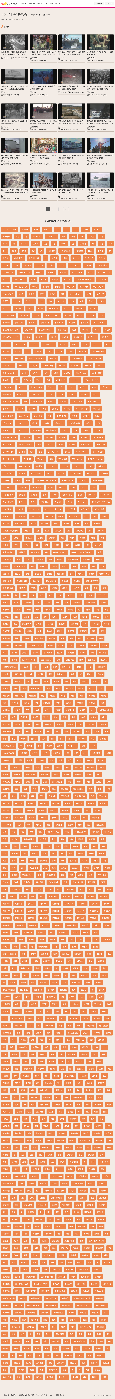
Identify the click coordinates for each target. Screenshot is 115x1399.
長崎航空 (6, 1312)
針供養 (96, 1255)
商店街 (59, 652)
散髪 (62, 860)
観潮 (93, 1190)
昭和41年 (82, 903)
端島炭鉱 (6, 1126)
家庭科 (96, 731)
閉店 (4, 1319)
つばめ (60, 394)
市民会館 (64, 789)
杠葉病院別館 (43, 946)
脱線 (34, 1147)
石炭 (16, 1104)
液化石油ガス (73, 1033)
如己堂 (17, 724)
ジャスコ (6, 358)
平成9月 (53, 810)
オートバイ (102, 279)
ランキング (82, 502)
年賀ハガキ (7, 825)
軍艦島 (47, 1226)
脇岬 (16, 1147)
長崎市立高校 (60, 1291)
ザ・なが (34, 344)
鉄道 (13, 1262)
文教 (4, 868)
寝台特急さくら (9, 746)
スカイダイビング (94, 358)
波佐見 (5, 1011)
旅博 (71, 875)
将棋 (83, 746)
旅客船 (80, 875)
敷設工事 (73, 860)
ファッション (98, 452)
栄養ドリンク (26, 968)
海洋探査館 (7, 1033)
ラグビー (21, 502)
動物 (106, 617)
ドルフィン (7, 409)
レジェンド (84, 509)
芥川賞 (109, 1147)
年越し (19, 825)
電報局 (99, 1334)
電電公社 (55, 1341)
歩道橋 (87, 982)
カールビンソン (75, 294)
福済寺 (50, 1111)
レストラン (7, 516)
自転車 (68, 1147)
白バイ (79, 1083)
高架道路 (39, 1363)
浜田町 (29, 1018)
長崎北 (17, 1276)
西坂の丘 (6, 1176)
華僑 (24, 1162)
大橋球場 (6, 710)
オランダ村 (83, 287)
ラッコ (69, 502)
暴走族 (75, 932)
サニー (107, 344)
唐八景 (35, 652)
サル (27, 351)
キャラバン (80, 308)
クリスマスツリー (45, 330)
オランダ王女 (98, 287)
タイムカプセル (36, 387)
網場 (29, 1140)
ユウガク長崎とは (54, 4)
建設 (22, 832)
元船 (80, 595)
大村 (36, 703)
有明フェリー (8, 939)
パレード (84, 437)
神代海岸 (57, 1104)
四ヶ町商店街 (46, 660)
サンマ (70, 351)
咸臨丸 (24, 652)
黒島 (85, 1377)
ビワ (40, 452)
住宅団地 (38, 574)
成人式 (47, 846)
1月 (26, 236)
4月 (14, 243)
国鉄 (89, 667)
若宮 (59, 1155)
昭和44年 (6, 911)
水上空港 (6, 997)
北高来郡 (74, 624)
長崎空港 (18, 1305)
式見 (40, 832)
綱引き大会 (17, 1140)
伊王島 (84, 566)
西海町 (90, 1183)
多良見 (80, 688)
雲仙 (38, 1334)
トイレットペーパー (10, 401)
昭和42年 (94, 903)
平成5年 (103, 803)
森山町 (5, 975)
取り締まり (19, 645)
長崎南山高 (85, 1276)
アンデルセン (8, 272)
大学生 (52, 695)
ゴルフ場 (65, 337)
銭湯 (89, 1262)
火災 (4, 1054)
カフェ (71, 301)
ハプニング (26, 437)
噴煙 (4, 660)
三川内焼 (44, 523)
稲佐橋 (15, 1119)
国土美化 (103, 660)
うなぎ (43, 279)
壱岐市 (84, 681)
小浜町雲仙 (7, 760)
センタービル (81, 373)
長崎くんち (56, 1269)
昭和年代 (85, 925)
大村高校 (92, 703)
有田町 (42, 939)
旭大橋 (49, 889)
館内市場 (66, 1348)
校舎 (38, 968)
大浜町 (58, 710)
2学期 (73, 236)
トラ (25, 401)
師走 (4, 796)
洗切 (48, 1011)
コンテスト (106, 337)
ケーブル (85, 330)
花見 (40, 1155)
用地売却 (83, 1076)
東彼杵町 (44, 954)
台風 (70, 645)
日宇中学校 (102, 875)
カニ (41, 301)
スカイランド (8, 365)
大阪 (4, 717)
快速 (62, 839)
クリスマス (29, 330)
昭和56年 (55, 918)
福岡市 (109, 1104)
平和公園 (52, 796)
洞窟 (57, 1011)
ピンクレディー (54, 452)
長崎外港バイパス (40, 1284)
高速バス (93, 1363)
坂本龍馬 (6, 681)
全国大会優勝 (90, 602)
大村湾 (68, 703)
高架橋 (28, 1363)
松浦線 (35, 961)
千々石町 (6, 631)
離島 (13, 1334)
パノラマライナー (9, 437)
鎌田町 (5, 1269)
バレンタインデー (25, 444)
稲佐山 (5, 1119)
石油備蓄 (6, 1104)
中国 (62, 538)
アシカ (15, 265)
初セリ (54, 617)
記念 (22, 1198)
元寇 (41, 595)
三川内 (33, 523)
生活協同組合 (69, 1076)
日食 (65, 882)
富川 (52, 738)
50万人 (35, 243)
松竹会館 (59, 961)
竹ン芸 (56, 1126)
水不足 (17, 997)
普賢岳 (15, 932)
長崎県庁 (65, 1298)
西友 (102, 1169)
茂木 (101, 1155)
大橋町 (17, 710)
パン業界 (72, 444)
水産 (101, 997)
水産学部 (6, 1004)
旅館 (90, 875)
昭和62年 (32, 925)
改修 (4, 860)
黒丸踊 (75, 1377)
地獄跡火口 (61, 674)
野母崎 (75, 1248)
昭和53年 (18, 918)
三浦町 (76, 523)
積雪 (25, 1119)
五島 (18, 559)
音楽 (101, 1341)
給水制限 (97, 1133)
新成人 (96, 868)
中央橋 (92, 538)
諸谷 (4, 1212)
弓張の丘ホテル (53, 832)
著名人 (61, 1162)
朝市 (62, 939)
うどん (33, 279)
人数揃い (43, 566)
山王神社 (101, 760)
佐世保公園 (7, 581)
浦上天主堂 (73, 1018)
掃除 (62, 853)
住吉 (102, 566)
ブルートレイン (24, 466)
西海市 (54, 1183)
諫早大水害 (42, 1205)
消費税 (38, 1033)
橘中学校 (83, 975)
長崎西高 (18, 1312)
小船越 (19, 760)
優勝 (24, 595)
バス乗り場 (36, 430)
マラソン (61, 487)
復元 (53, 839)
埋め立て (18, 681)
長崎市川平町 (31, 1291)
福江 (29, 1111)
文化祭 (84, 860)
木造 (80, 939)
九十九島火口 (8, 552)
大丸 (101, 688)
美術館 (71, 1140)
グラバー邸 (59, 322)
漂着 (64, 1047)
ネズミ (74, 416)
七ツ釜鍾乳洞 (74, 516)
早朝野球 (38, 889)
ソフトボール (61, 380)
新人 (45, 868)
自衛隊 (58, 1147)
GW (33, 251)
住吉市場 (6, 574)
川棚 (69, 782)
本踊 (24, 946)
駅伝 (20, 1355)
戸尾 (85, 846)
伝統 (93, 566)
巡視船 (98, 782)
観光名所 (48, 1190)
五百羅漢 (39, 559)
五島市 (28, 559)
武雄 (64, 982)
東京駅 (84, 946)
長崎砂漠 (6, 1305)
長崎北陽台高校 (47, 1276)
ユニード (91, 495)
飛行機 (5, 1348)
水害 (62, 997)
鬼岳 (4, 1370)
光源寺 (5, 602)
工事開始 (6, 789)
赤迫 (59, 1219)
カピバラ (60, 301)
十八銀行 (95, 624)
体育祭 (43, 588)
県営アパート (45, 1090)
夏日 (15, 688)
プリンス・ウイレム (95, 459)
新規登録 (99, 4)
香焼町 (98, 1348)
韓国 (92, 1341)
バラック (61, 437)
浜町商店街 (51, 1018)
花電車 (49, 1155)
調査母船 (71, 1198)
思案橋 (80, 839)
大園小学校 (19, 695)
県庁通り (88, 1090)
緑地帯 (38, 1140)
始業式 (28, 724)
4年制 (5, 243)
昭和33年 (78, 896)
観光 (38, 1190)
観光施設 (60, 1190)
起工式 (68, 1219)
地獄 (50, 674)
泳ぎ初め (29, 1011)
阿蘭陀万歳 (30, 1327)
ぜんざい (67, 373)
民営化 (83, 990)
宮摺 (66, 731)
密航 (43, 738)
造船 (59, 1233)
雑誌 (4, 1334)
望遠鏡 (52, 939)
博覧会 (26, 638)
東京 (64, 946)
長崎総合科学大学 (83, 1305)
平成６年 (6, 810)
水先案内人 (51, 997)
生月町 (56, 1076)
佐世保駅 (21, 588)
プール (67, 452)
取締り (50, 645)
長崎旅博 (74, 1291)
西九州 (80, 1169)
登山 (59, 1083)
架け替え (101, 961)
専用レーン (72, 746)
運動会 (5, 1241)
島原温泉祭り (31, 774)
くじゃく (68, 315)
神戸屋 (68, 1104)
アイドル (101, 258)
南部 (102, 631)
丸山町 (77, 545)
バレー (73, 437)
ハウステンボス (74, 423)
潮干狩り (85, 1047)
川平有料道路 (57, 782)
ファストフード (81, 452)
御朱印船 (43, 839)
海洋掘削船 (103, 1025)
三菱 (86, 523)
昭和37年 (18, 903)
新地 (54, 868)
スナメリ (87, 365)
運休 (106, 1233)
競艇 (36, 1126)
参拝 (80, 638)
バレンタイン (8, 444)
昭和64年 (57, 925)
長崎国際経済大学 (21, 1284)
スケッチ (34, 365)
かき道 (5, 301)
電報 (89, 1334)
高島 (89, 1355)
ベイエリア (78, 466)
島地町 (66, 774)
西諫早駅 (18, 1190)
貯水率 (76, 1212)
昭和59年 (93, 918)
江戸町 (44, 1004)
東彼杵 (33, 954)
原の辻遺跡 (39, 638)
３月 (101, 236)
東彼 (23, 954)
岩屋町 (47, 767)
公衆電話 (59, 609)
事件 (46, 552)
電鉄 (45, 1341)
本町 (15, 946)
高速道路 (106, 1363)
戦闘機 (75, 846)
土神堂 (29, 674)
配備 (36, 1248)
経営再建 (62, 1133)
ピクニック (101, 444)
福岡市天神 (7, 1111)
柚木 (4, 968)
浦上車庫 (97, 1018)
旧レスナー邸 (78, 882)
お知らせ (40, 4)
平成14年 (43, 803)
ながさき (55, 409)
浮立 (30, 1025)
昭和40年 (55, 903)
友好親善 (90, 638)
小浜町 (108, 753)
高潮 (83, 1363)
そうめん (27, 380)
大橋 (102, 703)
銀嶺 (34, 1262)
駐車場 (56, 1355)
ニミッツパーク (82, 409)
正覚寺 (54, 982)
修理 (86, 588)
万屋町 (104, 516)
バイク (34, 423)
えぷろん (67, 279)
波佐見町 (16, 1011)
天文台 (45, 717)
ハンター (49, 444)
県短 (99, 1090)
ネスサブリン (62, 416)
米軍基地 (6, 1133)
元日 (50, 595)
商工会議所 (47, 652)
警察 (13, 1212)
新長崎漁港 (51, 875)
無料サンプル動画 (9, 229)
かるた (29, 308)
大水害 (37, 710)
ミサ (93, 487)
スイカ (64, 358)
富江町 (70, 738)
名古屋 (14, 652)
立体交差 (73, 1119)
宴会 (87, 731)
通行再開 (36, 1233)
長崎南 (73, 1276)
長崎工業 (6, 1291)
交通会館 (86, 559)
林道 (69, 961)
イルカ (90, 272)
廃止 (88, 825)
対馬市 (49, 746)
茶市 (4, 1162)
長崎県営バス (51, 1298)
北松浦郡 (62, 624)
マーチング (22, 487)
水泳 (81, 997)
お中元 (42, 294)
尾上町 (79, 760)
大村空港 (80, 703)
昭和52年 (6, 918)
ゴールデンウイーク (10, 337)
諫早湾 (78, 1205)
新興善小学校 (27, 875)
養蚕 (55, 1348)
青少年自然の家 (79, 1341)
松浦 (15, 961)
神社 (78, 1104)
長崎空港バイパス (34, 1305)
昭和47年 (43, 911)
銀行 (52, 1262)
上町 (90, 530)
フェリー (40, 459)
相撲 (4, 1090)
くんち (74, 330)
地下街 (40, 674)
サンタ (59, 351)
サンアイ (38, 351)
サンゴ (49, 351)
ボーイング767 (36, 473)
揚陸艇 (80, 853)
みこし (83, 487)
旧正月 (102, 882)
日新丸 (5, 882)
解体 (4, 1198)
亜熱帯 (59, 559)
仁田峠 (54, 566)
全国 (66, 602)
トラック (63, 401)
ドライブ (51, 401)
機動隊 (104, 975)
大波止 (47, 710)
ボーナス (61, 473)
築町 (76, 1126)
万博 (95, 516)
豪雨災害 (31, 1212)
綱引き (5, 1140)
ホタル (17, 480)
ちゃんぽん (21, 394)
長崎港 (22, 1298)
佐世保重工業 (8, 588)
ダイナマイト (8, 387)
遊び (76, 1233)
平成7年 (18, 810)
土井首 (5, 674)
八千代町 (6, 609)
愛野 (15, 846)
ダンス (94, 387)
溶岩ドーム (79, 1040)
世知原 (40, 538)
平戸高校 (43, 817)
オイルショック (21, 287)
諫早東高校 (66, 1205)
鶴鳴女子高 (7, 1377)
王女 (101, 1068)
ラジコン (58, 502)
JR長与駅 (51, 251)
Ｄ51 (4, 251)
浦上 (62, 1018)
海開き (28, 1033)
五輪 (50, 559)
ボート (49, 473)
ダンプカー (106, 387)
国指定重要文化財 (9, 667)
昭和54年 (31, 918)
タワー (71, 387)
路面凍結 (6, 1226)
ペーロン (65, 466)
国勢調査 (91, 660)
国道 (55, 667)
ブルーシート (8, 466)
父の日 (51, 1061)
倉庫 (95, 588)
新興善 (14, 875)
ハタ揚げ (86, 430)
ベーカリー (52, 466)
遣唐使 (44, 1241)
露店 (66, 1341)
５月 (45, 243)
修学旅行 (76, 588)
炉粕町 (42, 1054)
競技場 (26, 1126)
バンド (60, 444)
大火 (92, 710)
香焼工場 (87, 1348)
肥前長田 (6, 1147)
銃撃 (61, 1262)
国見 (35, 667)
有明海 (20, 939)
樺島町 (56, 975)
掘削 (71, 853)
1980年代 (6, 236)
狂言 (62, 1068)
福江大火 (39, 1111)
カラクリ (18, 308)
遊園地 (86, 1233)
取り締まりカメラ (35, 645)
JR (41, 251)
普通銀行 (41, 932)
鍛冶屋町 (107, 1262)
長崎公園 (6, 1276)
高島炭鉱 (100, 1355)
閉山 (105, 1312)
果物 (90, 961)
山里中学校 (16, 767)
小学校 (34, 753)
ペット (90, 466)
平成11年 (6, 803)
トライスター (37, 401)
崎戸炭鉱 (6, 782)
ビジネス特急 (8, 452)
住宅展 (49, 574)
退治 (101, 1226)
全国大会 (76, 602)
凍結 (97, 609)
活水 (66, 1011)
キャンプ (93, 308)
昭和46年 (31, 911)
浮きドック (19, 1025)
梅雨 (105, 968)
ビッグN (21, 452)
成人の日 (36, 846)
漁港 (46, 1047)
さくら (74, 344)
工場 (16, 789)
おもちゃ (58, 287)
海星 (69, 1025)
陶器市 (63, 1327)
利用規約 (13, 1395)
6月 (54, 243)
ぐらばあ (72, 322)
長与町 (24, 1269)
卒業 (39, 631)
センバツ (6, 380)
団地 (58, 660)
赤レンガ (27, 1219)
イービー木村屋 (24, 272)
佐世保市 (65, 581)
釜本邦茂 (85, 1255)
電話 (27, 1341)
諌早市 (82, 1198)
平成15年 (55, 803)
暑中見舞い (63, 932)
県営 (33, 1090)
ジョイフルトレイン (36, 358)
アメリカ (88, 265)
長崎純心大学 (51, 1305)
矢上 (24, 1097)
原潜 (62, 638)
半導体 (29, 631)
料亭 (13, 868)
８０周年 (83, 243)
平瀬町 (54, 817)
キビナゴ (67, 308)
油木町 (109, 1004)
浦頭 (107, 1018)
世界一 (5, 538)
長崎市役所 (45, 1291)
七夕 (86, 516)
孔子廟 (59, 724)
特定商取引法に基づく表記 (26, 1395)
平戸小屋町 (19, 817)
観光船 (71, 1190)
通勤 (16, 1233)
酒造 (45, 1248)
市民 (54, 789)
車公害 (37, 1226)
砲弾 (33, 1104)
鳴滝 (87, 1370)
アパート (39, 265)
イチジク (39, 272)
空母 (34, 1119)
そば (48, 380)
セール (24, 373)
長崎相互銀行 (36, 1298)
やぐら (80, 495)
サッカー (96, 344)
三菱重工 (97, 523)
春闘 (33, 896)
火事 (96, 1047)
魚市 (41, 1370)
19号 (17, 236)
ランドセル (7, 509)
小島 (67, 753)
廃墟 (80, 825)
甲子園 (28, 1083)
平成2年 (68, 803)
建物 (4, 832)
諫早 (16, 1205)
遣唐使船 (55, 1241)
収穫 (101, 638)
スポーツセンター (9, 373)
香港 (76, 1348)
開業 (54, 1319)
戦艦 (66, 846)
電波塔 (5, 1341)
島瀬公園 (77, 774)
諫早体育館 (28, 1205)
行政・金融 (104, 1162)
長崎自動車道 (101, 1305)
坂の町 (89, 674)
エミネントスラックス (84, 279)
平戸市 (31, 817)
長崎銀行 (44, 1312)
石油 (99, 1097)
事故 (99, 552)
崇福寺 (89, 774)
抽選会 (34, 853)
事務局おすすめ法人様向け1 (81, 552)
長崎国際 (6, 1284)
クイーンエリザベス (51, 315)
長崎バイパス (83, 1269)
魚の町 (21, 1370)
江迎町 (54, 1004)
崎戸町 (17, 782)
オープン (6, 287)
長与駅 (35, 1269)
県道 (108, 1090)
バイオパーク (22, 423)
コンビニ (6, 344)
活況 (75, 1011)
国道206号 (66, 667)
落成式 (42, 1162)
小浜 (85, 753)
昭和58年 (80, 918)
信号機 (64, 588)
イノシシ (51, 272)
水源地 (91, 997)
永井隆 (33, 1004)
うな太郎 (55, 279)
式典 (31, 832)
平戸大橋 (6, 817)
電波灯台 (16, 1341)
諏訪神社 (6, 1205)
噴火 (92, 652)
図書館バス (70, 660)
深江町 (85, 1033)
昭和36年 (6, 903)
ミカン (73, 487)
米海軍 (98, 1126)
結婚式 (85, 1133)
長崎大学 (68, 1284)
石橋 (90, 1097)
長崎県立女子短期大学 (82, 1298)
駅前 (29, 1355)
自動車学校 (46, 1147)
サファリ (6, 351)
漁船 (55, 1047)
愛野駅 (24, 846)
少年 (51, 760)
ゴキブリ (26, 337)
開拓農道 (34, 1319)
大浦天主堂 (70, 710)
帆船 (108, 789)
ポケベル (104, 473)
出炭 (36, 617)
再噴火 (70, 609)
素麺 (29, 1133)
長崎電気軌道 (58, 1312)
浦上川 (85, 1018)
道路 (25, 1241)
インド (5, 279)
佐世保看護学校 (92, 581)
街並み (15, 1169)
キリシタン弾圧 (9, 315)
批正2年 (15, 853)
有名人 (85, 932)
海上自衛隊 (49, 1025)
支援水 (101, 853)
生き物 (37, 1076)
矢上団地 (34, 1097)
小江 (76, 753)
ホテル (28, 480)
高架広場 (16, 1363)
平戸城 (97, 810)
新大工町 (75, 868)
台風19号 (81, 645)
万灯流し (6, 523)
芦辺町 (5, 1155)
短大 (57, 1097)
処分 (106, 609)
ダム (61, 387)
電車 (36, 1341)
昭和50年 (80, 911)
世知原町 (51, 538)
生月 (46, 1076)
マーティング (37, 487)
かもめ (101, 301)
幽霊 (48, 825)
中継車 (45, 545)
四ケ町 (14, 660)
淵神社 (108, 1033)
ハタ (75, 430)
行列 (92, 1162)
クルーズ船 (62, 330)
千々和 (106, 624)
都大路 (15, 1248)
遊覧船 (96, 1233)
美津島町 (60, 1140)
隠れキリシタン (86, 1327)
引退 (4, 839)
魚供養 (32, 1370)
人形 (32, 566)
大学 (42, 695)
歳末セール (38, 990)
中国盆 (82, 538)
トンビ (43, 409)
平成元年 (65, 810)
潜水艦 (74, 1047)
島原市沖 (16, 774)
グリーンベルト (99, 322)
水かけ (101, 990)
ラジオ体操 (45, 502)
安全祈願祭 (7, 731)
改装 (22, 860)
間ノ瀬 (103, 1319)
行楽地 (5, 1169)
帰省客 (23, 796)
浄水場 (93, 1011)
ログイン (109, 4)
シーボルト (82, 351)
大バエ (91, 688)
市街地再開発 (78, 789)
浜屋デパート (17, 1018)
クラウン (6, 322)
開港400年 (74, 1319)
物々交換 (78, 1061)
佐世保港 (77, 581)
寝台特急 (103, 738)
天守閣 (35, 717)
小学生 (45, 753)
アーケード (89, 258)
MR (109, 251)
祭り (87, 1104)
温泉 (41, 1040)
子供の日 (48, 724)
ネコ (49, 416)
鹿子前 (38, 1377)
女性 (103, 717)
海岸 (60, 1025)
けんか (107, 330)
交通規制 (98, 559)
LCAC (90, 251)
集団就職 (100, 1327)
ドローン (20, 409)
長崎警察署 (31, 1312)
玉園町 (91, 1068)
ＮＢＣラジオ (18, 258)
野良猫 (15, 1255)
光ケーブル (102, 595)
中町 (36, 545)
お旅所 (52, 294)
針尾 (106, 1255)
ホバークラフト (67, 480)
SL (45, 258)
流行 (83, 1011)
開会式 (14, 1319)
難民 (22, 1334)
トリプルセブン (93, 401)
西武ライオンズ (9, 1183)
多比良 (58, 688)
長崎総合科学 (67, 1305)
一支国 (60, 516)
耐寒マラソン (85, 1140)
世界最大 (16, 538)
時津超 (5, 932)
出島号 (26, 617)
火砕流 (14, 1054)
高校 (50, 1363)
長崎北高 (61, 1276)
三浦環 (66, 523)
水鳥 (16, 1004)
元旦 (59, 595)
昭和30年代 (53, 896)
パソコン (65, 430)
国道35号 (78, 667)
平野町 (64, 817)
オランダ (70, 287)
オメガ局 (46, 287)
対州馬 (29, 746)
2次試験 (91, 236)
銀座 (43, 1262)
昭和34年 (91, 896)
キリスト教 (24, 315)
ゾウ (16, 380)
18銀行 (85, 229)
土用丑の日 (17, 674)
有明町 (31, 939)
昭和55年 (43, 918)
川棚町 (79, 782)
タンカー (82, 387)
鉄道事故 (24, 1262)
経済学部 (74, 1133)
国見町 (45, 667)
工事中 (109, 782)
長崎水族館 (99, 1291)
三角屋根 (26, 530)
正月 (33, 982)
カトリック (30, 301)
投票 (25, 853)
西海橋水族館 (78, 1183)
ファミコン (27, 459)
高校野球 (60, 1363)
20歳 (63, 236)
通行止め (48, 1233)
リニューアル (34, 509)
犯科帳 (52, 1068)
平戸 (87, 810)
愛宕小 (5, 846)
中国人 (71, 538)
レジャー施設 (99, 509)
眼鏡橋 (5, 1097)
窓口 (52, 1119)
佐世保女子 (36, 581)
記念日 (32, 1198)
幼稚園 (38, 825)
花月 (22, 1155)
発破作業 (48, 1083)
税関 (96, 1111)
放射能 (32, 860)
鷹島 (18, 1377)
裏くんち (59, 1169)
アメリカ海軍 (102, 265)
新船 (39, 875)
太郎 (64, 717)
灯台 (33, 1054)
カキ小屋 (100, 294)
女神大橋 (6, 724)
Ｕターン (75, 258)
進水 (67, 1233)
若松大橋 (91, 1155)
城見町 (45, 681)
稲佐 (105, 1111)
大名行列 (6, 695)
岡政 (38, 767)
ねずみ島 (86, 416)
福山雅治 (97, 1104)
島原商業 (90, 767)
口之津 (60, 645)
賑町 (4, 1219)
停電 (104, 588)
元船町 (90, 595)
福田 (60, 1111)
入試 (57, 602)
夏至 (24, 688)
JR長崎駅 (79, 251)
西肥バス (102, 1183)
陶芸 (72, 1327)
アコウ (5, 265)
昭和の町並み (71, 925)
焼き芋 (15, 1061)
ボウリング (91, 473)
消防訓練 (59, 1033)
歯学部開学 (24, 990)
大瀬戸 (82, 710)
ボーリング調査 (76, 473)
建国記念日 (100, 825)
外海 (48, 688)
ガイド (89, 294)
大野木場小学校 (105, 710)
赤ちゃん (15, 1219)
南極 (93, 631)
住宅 (27, 574)
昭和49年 (68, 911)
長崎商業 (98, 1276)
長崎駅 (71, 1312)
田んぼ (94, 1076)
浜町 (39, 1018)
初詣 (75, 617)
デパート (84, 394)
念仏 (71, 839)
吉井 (4, 652)
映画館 (109, 889)
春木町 (12, 896)
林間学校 (80, 961)
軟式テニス (60, 1226)
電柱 (108, 1334)
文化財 (95, 860)
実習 (48, 731)
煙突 (25, 1061)
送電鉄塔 (6, 1233)
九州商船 (21, 552)
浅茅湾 (104, 1011)
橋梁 (73, 975)
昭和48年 (55, 911)
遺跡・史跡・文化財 (96, 1241)
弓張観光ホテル (81, 832)
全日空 (103, 602)
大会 (109, 688)
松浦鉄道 (46, 961)
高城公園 (68, 1355)
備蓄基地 (6, 595)
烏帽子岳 (83, 1054)
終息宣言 (39, 1133)
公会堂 (28, 609)
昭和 (41, 896)
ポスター (6, 480)
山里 (4, 767)
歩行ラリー (76, 982)
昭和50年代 (94, 911)
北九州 (38, 624)
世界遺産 (29, 538)
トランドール (77, 401)
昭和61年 (20, 925)
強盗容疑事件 (29, 839)
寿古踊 (59, 746)
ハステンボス (22, 430)
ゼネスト (35, 373)
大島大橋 (92, 695)
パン (39, 444)
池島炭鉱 (75, 1004)
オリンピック (8, 294)
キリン (36, 315)
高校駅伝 (72, 1363)
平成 (92, 796)
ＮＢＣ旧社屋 (34, 258)
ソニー (38, 380)
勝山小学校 (26, 624)
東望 (55, 954)
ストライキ (75, 365)
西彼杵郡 (95, 1176)
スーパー (52, 358)
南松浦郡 (83, 631)
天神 (55, 717)
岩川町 (58, 767)
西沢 (21, 1183)
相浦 (13, 1090)
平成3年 (79, 803)
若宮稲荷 (70, 1155)
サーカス (63, 344)
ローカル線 (21, 516)
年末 (85, 817)
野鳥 (25, 1255)
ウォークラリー (19, 279)
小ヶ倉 (92, 746)
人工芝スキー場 (19, 566)
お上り (20, 294)
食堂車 (26, 1348)
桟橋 (85, 968)
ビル (32, 452)
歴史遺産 (63, 990)
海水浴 (79, 1025)
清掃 (4, 1040)
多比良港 (69, 688)
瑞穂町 (5, 1076)
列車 (45, 617)
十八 (85, 624)
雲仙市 (48, 1334)
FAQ (46, 4)
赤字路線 (39, 1219)
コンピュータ (20, 344)
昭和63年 (45, 925)
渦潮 (33, 1040)
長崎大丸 (56, 1284)
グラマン (84, 322)
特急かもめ (28, 1068)
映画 (99, 889)
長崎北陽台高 (31, 1276)
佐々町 (80, 574)
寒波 (92, 738)
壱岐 (75, 681)
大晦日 (26, 703)
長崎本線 (86, 1291)
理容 (109, 1068)
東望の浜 (65, 954)
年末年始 (95, 817)
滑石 (91, 1040)
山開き (28, 767)
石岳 (66, 1097)
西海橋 (64, 1183)
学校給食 (102, 724)
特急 (16, 1068)
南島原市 (71, 631)
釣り (4, 1262)
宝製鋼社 (38, 731)
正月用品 (43, 982)
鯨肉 (64, 1370)
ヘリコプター (8, 473)
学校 (80, 724)
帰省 (13, 796)
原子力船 (51, 638)
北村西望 (50, 624)
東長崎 (89, 954)
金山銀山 (62, 1255)
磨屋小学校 (44, 1104)
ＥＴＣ (23, 251)
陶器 (53, 1327)
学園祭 (70, 724)
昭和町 (96, 925)
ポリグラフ (83, 480)
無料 (103, 1054)
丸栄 (87, 545)
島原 (67, 767)
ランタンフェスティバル (101, 502)
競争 (16, 1126)
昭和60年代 (7, 925)
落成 (33, 1162)
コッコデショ (41, 337)
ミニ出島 (21, 495)
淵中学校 (97, 1033)
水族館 (71, 997)
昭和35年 (103, 896)
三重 (37, 530)
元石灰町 (70, 595)
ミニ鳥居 (34, 495)
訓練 (13, 1198)
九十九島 (97, 545)
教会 (54, 860)
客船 (57, 731)
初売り (65, 617)
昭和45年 (18, 911)
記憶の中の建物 (56, 1198)
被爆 (25, 1169)
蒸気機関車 (74, 1162)
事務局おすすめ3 (59, 552)
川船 (88, 782)
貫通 (66, 1212)
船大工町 (97, 1147)
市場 (34, 789)
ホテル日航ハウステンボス (46, 480)
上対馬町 (58, 530)
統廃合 (108, 1133)
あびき (50, 265)
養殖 (46, 1348)
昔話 (81, 889)
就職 (60, 760)
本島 (96, 939)
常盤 (33, 796)
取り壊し (6, 645)
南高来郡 (6, 638)
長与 (15, 1269)
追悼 (92, 1226)
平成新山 (77, 810)
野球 (109, 1248)
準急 (68, 1040)
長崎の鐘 (69, 1269)
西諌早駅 (6, 1190)
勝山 (15, 624)
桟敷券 (75, 968)
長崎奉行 (94, 1284)
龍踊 (104, 1377)
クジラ (79, 315)
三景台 (55, 523)
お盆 (62, 294)
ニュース (96, 409)
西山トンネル (57, 1176)
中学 (102, 538)
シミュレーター (98, 351)
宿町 (13, 738)
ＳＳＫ (54, 258)
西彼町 (106, 1176)
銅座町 (79, 1262)
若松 (80, 1155)
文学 (105, 860)
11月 (66, 229)
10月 (57, 229)
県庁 (78, 1090)
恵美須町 (92, 839)
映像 (90, 889)
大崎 (4, 703)
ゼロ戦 (55, 373)
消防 (48, 1033)
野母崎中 (87, 1248)
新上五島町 (34, 868)
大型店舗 (32, 695)
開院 (93, 1319)
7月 (72, 243)
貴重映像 (100, 1212)
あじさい (27, 265)
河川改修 (97, 1004)
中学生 (15, 545)
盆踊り (89, 1083)
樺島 (46, 975)
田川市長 (6, 1083)
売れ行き (96, 681)
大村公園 (46, 703)
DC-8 (14, 251)
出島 (16, 617)
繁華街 (49, 1140)
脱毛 (25, 1147)
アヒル (61, 265)
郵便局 (5, 1248)
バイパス (46, 423)
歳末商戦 (51, 990)
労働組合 (96, 617)
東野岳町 (77, 954)
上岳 (69, 530)
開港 (62, 1319)
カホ (81, 301)
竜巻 (92, 1119)
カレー (40, 308)
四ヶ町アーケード (29, 660)
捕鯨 (53, 853)
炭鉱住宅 (71, 1054)
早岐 (4, 889)
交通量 (5, 566)
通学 (25, 1233)
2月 (81, 236)
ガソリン (16, 301)
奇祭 (73, 717)
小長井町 (41, 760)
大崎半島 (15, 703)
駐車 (47, 1355)
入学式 (15, 602)
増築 (66, 681)
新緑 (4, 875)
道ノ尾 (15, 1241)
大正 (27, 710)
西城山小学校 (20, 1176)
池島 (64, 1004)
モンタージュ (67, 495)
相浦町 (23, 1090)
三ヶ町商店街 (20, 523)
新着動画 (25, 229)
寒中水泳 (82, 738)
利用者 (84, 617)
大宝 (72, 695)
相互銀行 (101, 1083)
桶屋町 (95, 968)
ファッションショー (10, 459)
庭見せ (70, 825)
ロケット (49, 516)
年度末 (75, 817)
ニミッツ (67, 409)
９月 (101, 243)
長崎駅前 (82, 1312)
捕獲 (44, 853)
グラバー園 (45, 322)
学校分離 (90, 724)
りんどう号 (71, 509)
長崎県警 (99, 1298)
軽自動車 (81, 1226)
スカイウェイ (77, 358)
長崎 (45, 1269)
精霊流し (18, 1133)
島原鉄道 (44, 774)
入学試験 (27, 602)
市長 (99, 789)
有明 (95, 932)
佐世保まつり (104, 574)
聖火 (109, 1140)
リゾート (20, 509)
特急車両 (41, 1068)
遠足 (34, 1241)
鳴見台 (97, 1370)
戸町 (94, 846)
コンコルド (78, 337)
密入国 (33, 738)
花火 (31, 1155)
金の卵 (35, 1255)
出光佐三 (6, 617)
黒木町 (94, 1377)
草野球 (14, 1162)
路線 (78, 1219)
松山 (109, 954)
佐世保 (91, 574)
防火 (4, 1327)
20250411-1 (37, 236)
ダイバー (21, 387)
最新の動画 (32, 4)
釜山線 (73, 1255)
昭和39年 (43, 903)
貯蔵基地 (87, 1212)
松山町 (5, 961)
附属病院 (43, 1327)
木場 (71, 939)
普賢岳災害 (28, 932)
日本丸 (15, 882)
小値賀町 (23, 753)
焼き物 (5, 1061)
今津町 (64, 566)
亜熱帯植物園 (73, 559)
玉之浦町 (80, 1068)
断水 (22, 868)
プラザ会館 (62, 459)
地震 (72, 674)
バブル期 (49, 437)
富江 (61, 738)
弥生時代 (15, 839)
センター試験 (97, 373)
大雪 (13, 717)
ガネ (50, 301)
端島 (101, 1119)
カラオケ (6, 308)
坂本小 (100, 674)
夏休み (5, 688)
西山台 (69, 1176)
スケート (21, 365)
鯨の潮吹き (53, 1370)
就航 (69, 760)
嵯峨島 (28, 782)
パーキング (7, 423)
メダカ (54, 495)
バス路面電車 (51, 430)
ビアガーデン (86, 444)
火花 (24, 1054)
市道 (90, 789)
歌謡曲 (12, 982)
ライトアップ (8, 502)
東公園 (95, 946)
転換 (71, 1226)
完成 (18, 731)
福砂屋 (70, 1111)
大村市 (58, 703)
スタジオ (61, 365)
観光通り (83, 1190)
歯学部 (98, 982)
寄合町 (23, 738)
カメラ (91, 301)
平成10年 (102, 796)
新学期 (86, 868)
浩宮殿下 (6, 1025)
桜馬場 (65, 968)
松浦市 (24, 961)
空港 (43, 1119)
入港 (38, 602)
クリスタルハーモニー (11, 330)
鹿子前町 (50, 1377)
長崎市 (17, 1291)
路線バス (88, 1219)
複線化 (70, 1169)
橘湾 (94, 975)
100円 (36, 229)
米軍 (108, 1126)
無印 (94, 1054)
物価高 (99, 1061)
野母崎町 (99, 1248)
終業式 (50, 1133)
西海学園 (43, 1183)
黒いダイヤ (63, 1377)
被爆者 (47, 1169)
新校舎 (107, 868)
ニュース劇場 (8, 416)
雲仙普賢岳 (60, 1334)
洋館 (39, 1011)
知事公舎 (46, 1097)
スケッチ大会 (48, 365)
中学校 (5, 545)
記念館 (42, 1198)
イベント (63, 272)
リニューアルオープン (52, 509)
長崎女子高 (107, 1284)
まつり (50, 487)
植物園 (15, 975)
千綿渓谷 (18, 631)
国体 (81, 660)
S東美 (64, 258)
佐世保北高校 (22, 581)
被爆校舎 (36, 1169)
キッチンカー (53, 308)
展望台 (89, 760)
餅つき (37, 1348)
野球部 (5, 1255)
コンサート (92, 337)
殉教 (73, 990)
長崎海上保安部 (9, 1298)
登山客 (68, 1083)
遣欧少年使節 (69, 1241)
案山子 (47, 968)
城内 (36, 681)
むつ (44, 495)
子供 (38, 724)
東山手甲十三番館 (9, 954)
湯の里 (58, 1040)
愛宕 (102, 839)
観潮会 (103, 1190)
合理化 (104, 645)
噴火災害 (102, 652)
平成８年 (30, 810)
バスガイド (7, 430)
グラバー (32, 322)
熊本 (41, 1061)
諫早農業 (90, 1205)
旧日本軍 (91, 882)
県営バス (59, 1090)
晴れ (51, 932)
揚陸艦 (91, 853)
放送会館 (43, 860)
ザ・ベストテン (48, 344)
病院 (38, 1083)
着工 (15, 1097)
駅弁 (38, 1355)
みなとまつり (8, 495)
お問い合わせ (60, 1395)
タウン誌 (51, 387)
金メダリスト (48, 1255)
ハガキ (88, 423)
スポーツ (100, 365)
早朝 (27, 889)
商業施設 (71, 652)
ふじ (51, 459)
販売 (57, 1212)
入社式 (47, 602)
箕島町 (66, 1126)
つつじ (50, 394)
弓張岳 (66, 832)
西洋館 (31, 1183)
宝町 (27, 731)
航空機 (79, 1147)
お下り (31, 294)
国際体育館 (101, 667)
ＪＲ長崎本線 (65, 251)
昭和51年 (107, 911)
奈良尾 (82, 717)
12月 (75, 229)
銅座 (70, 1262)
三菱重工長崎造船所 (10, 530)
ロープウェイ (36, 516)
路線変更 (101, 1219)
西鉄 (29, 1190)
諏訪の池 (102, 1198)
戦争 (57, 846)
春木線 (23, 896)
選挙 (81, 1241)
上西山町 (100, 530)
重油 (54, 1248)
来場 (55, 946)
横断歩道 (36, 975)
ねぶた (97, 416)
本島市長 (106, 939)
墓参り (56, 681)
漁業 (11, 1047)
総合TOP (23, 4)
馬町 (4, 1355)
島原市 (5, 774)
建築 (13, 832)
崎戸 (98, 774)
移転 (87, 1111)
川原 (45, 782)
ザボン (17, 351)
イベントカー (77, 272)
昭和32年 (66, 896)
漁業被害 (36, 1047)
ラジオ (33, 502)
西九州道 (92, 1169)
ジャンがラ (19, 358)
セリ (46, 373)
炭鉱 (61, 1054)
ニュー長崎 (38, 416)
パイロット (59, 423)
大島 (81, 695)
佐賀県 (33, 588)
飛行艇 (15, 1348)
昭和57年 (68, 918)
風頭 (109, 1341)
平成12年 (18, 803)
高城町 (79, 1355)
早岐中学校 (16, 889)
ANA (110, 243)
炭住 (52, 1054)
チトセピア (7, 394)
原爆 (71, 638)
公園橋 (47, 609)
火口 (105, 1047)
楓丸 (25, 975)
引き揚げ (95, 832)
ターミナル (75, 380)
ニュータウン (23, 416)
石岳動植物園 (78, 1097)
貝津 (49, 1212)
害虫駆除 (76, 731)
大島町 (103, 695)
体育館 (54, 588)
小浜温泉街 (96, 753)
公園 (38, 609)
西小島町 (34, 1176)
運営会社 (6, 1395)
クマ (101, 315)
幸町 (29, 825)
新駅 (62, 875)
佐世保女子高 (51, 581)
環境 (15, 1076)
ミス (102, 487)
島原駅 (55, 774)
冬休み (87, 609)
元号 (33, 595)
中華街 (56, 545)
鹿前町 (28, 1377)
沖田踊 (86, 1004)
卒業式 (49, 631)
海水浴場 (90, 1025)
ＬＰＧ (100, 251)
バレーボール (98, 437)
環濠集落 (25, 1076)
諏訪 (92, 1198)
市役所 (44, 789)
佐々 (71, 574)
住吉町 (17, 574)
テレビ (95, 394)
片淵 (61, 1061)
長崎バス (97, 1269)
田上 (104, 1076)
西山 (44, 1176)
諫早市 (54, 1205)
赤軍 (50, 1219)
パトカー (98, 430)
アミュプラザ (74, 265)
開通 (85, 1319)
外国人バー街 (36, 688)
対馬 (39, 746)
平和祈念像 (65, 796)
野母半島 (64, 1248)
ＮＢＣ (5, 258)
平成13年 (31, 803)
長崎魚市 (95, 1312)
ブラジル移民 (77, 459)
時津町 (107, 925)
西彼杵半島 (82, 1176)
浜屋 (4, 1018)
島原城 (101, 767)
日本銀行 (39, 882)
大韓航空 (24, 717)
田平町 (17, 1083)
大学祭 (63, 695)
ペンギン (21, 473)
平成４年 (91, 803)
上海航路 (79, 530)
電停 (80, 1334)
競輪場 (45, 1126)
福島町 (19, 1111)
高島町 (5, 1363)
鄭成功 (26, 1248)
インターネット (104, 272)
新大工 (63, 868)
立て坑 (61, 1119)
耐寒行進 (98, 1140)
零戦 (71, 1334)
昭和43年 (107, 903)
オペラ (34, 287)
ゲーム (96, 330)
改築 (13, 860)
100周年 (47, 229)
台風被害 (93, 645)
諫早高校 (102, 1205)
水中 (27, 997)
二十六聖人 (7, 559)
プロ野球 (39, 466)
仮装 (74, 566)
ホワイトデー (98, 480)
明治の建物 (70, 889)
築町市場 (87, 1126)
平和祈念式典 (80, 796)
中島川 (26, 545)
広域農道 (59, 825)
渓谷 (13, 1040)
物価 (89, 1061)
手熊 (4, 853)
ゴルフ (53, 337)
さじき (85, 344)
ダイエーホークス (91, 380)
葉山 (52, 1162)
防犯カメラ (16, 1327)
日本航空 (27, 882)
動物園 (5, 624)
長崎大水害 (81, 1284)
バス (98, 423)
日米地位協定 (53, 882)
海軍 (18, 1033)
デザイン (72, 394)
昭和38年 (31, 903)
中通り (66, 545)
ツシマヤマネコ (36, 394)
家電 (4, 738)
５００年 (24, 243)
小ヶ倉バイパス (9, 753)
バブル (38, 437)
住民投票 (60, 574)
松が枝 (99, 954)
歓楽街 (23, 982)
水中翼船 (38, 997)
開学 (24, 1319)
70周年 (63, 243)
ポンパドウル (8, 487)
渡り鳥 (23, 1040)
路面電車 (18, 1226)
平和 (41, 796)
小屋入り (56, 753)
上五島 (46, 530)
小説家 (29, 760)
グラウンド (19, 322)
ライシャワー (105, 495)
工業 (25, 789)
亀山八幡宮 (35, 552)
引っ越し (107, 832)
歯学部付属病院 (9, 990)
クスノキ (91, 315)
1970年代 (96, 229)
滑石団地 (101, 1040)
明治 (59, 889)
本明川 (5, 946)
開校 (45, 1319)
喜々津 (82, 652)
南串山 (59, 631)
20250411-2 (51, 236)
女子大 (93, 717)
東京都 (74, 946)
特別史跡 (6, 1068)
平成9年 (42, 810)
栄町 (13, 968)
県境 (69, 1090)
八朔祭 (17, 609)
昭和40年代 (69, 903)
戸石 (103, 846)
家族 (106, 731)
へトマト (101, 466)
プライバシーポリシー (47, 1395)
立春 (83, 1119)
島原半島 (78, 767)
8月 (93, 243)
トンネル (32, 409)
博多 (16, 638)
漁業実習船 (23, 1047)
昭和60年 (105, 918)
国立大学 (25, 667)
